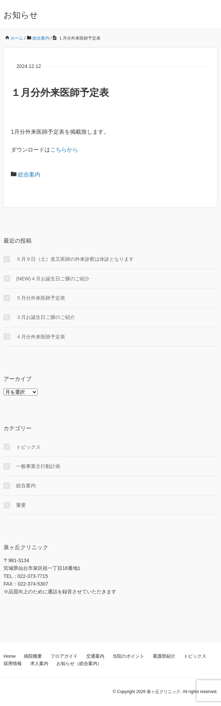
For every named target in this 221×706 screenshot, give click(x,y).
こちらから (64, 150)
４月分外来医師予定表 (40, 337)
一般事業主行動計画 (38, 466)
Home (10, 656)
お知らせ (21, 15)
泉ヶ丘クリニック (163, 691)
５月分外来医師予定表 (40, 298)
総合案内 (29, 174)
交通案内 (95, 656)
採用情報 (13, 663)
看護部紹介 (164, 656)
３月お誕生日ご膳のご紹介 (45, 317)
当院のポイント (128, 656)
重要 (21, 505)
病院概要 (33, 656)
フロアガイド (64, 656)
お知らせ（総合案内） (79, 663)
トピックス (28, 447)
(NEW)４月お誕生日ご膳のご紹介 (53, 278)
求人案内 (39, 663)
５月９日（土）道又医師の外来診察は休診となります (75, 259)
